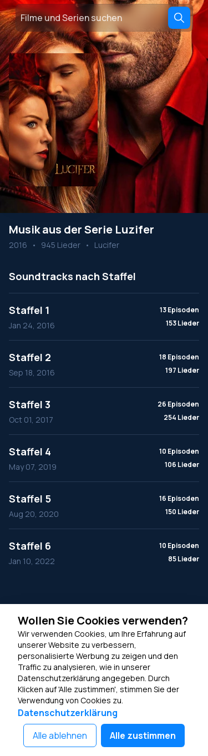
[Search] (179, 18)
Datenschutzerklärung (68, 713)
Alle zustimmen (143, 735)
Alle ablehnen (60, 735)
